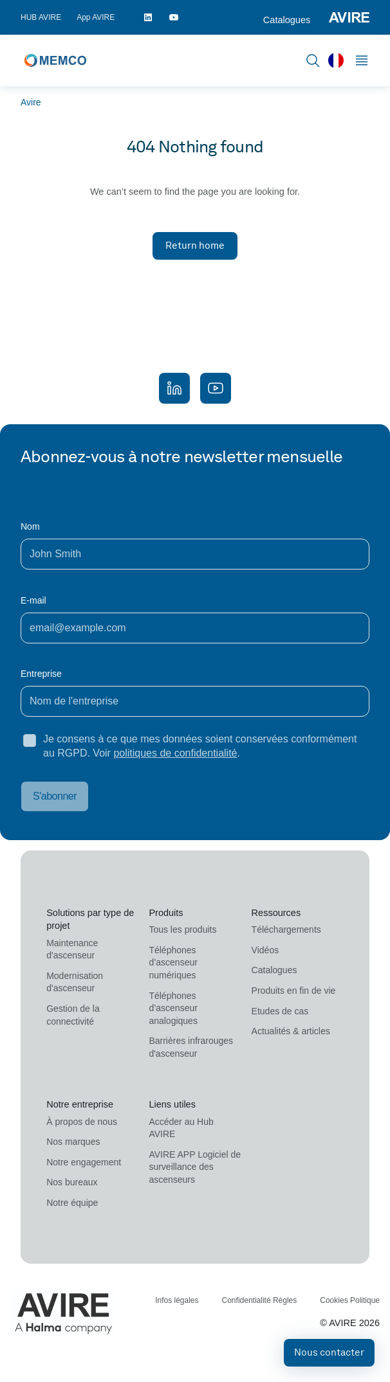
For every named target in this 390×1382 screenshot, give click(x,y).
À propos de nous (81, 1122)
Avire (31, 102)
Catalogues (286, 20)
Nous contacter (329, 1352)
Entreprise (41, 674)
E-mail (33, 600)
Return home (195, 245)
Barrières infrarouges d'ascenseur (191, 1047)
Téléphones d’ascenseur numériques (173, 962)
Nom (30, 526)
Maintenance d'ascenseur (72, 949)
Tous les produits (182, 929)
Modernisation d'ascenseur (74, 982)
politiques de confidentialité (175, 753)
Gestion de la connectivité (73, 1015)
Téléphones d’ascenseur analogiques (173, 1008)
